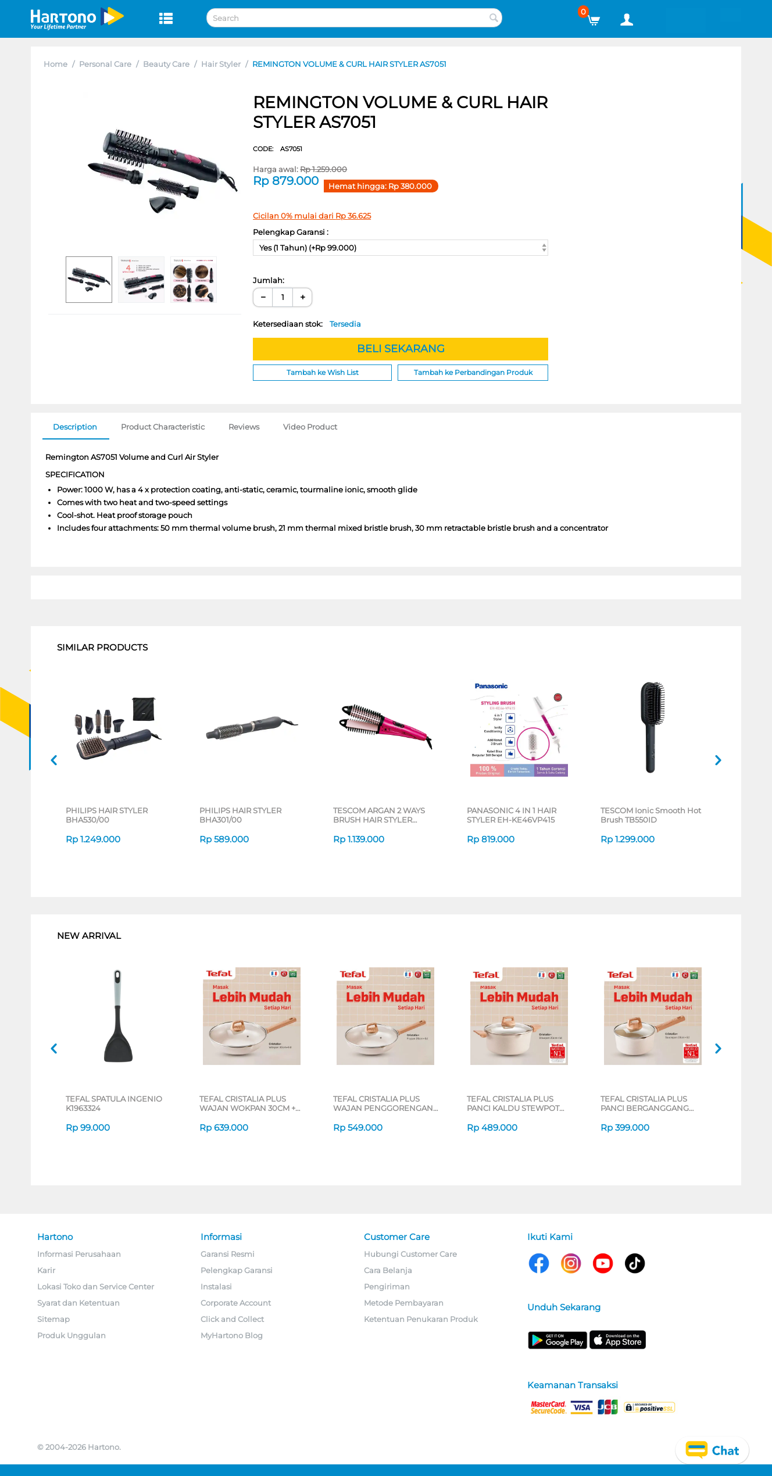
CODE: (277, 149)
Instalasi (216, 1286)
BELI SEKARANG (401, 348)
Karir (46, 1270)
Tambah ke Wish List (323, 372)
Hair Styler (221, 64)
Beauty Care (166, 64)
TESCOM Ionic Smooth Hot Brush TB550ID (651, 815)
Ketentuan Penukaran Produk (421, 1319)
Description (75, 426)
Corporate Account (236, 1302)
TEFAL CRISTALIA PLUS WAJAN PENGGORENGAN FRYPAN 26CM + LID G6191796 (383, 1103)
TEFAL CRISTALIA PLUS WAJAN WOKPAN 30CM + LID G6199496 (247, 1103)
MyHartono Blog (232, 1335)
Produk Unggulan (71, 1335)
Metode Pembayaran (404, 1302)
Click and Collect (232, 1319)
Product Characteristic (163, 426)
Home (55, 64)
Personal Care (105, 64)
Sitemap (53, 1319)
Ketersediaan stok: (307, 324)
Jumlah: (268, 280)
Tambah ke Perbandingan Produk (473, 372)
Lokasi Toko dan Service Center (95, 1286)
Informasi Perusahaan (79, 1254)
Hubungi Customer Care (410, 1254)
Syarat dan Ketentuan (78, 1302)
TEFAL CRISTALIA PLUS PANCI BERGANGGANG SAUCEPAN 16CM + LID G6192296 (645, 1103)
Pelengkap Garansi (237, 1270)
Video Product (310, 426)
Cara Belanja (388, 1270)
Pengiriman (387, 1286)
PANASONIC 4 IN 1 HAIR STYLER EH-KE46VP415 (511, 815)
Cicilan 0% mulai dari (312, 215)
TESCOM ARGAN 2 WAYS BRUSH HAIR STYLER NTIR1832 (379, 815)
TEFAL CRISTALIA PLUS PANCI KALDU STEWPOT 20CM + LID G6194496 (513, 1103)
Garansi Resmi (228, 1254)
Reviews (243, 426)
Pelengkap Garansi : (290, 232)
